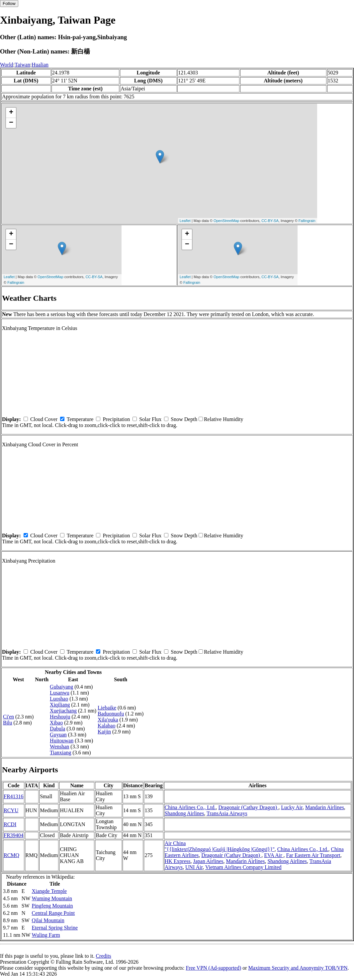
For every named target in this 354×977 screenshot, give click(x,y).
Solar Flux (150, 419)
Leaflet (185, 221)
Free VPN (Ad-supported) (213, 968)
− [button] (11, 123)
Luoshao (59, 699)
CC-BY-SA (270, 221)
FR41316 (14, 796)
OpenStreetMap (226, 221)
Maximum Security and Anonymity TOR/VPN (298, 968)
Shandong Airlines (184, 813)
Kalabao (106, 725)
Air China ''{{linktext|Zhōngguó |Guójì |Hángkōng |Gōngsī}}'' (220, 846)
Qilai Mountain (48, 920)
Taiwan (22, 64)
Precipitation (116, 419)
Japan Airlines (208, 861)
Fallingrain (307, 221)
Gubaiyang (61, 687)
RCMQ (11, 855)
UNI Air (194, 867)
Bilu (7, 722)
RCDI (10, 824)
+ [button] (11, 113)
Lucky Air (292, 807)
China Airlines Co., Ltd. (190, 807)
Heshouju (60, 716)
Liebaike (107, 707)
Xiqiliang (60, 704)
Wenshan (59, 746)
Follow (9, 3)
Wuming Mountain (52, 898)
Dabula (57, 728)
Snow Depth (184, 419)
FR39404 (14, 835)
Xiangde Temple (49, 891)
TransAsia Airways (227, 813)
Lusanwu (59, 693)
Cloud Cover (43, 419)
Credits (103, 956)
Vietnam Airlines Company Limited (243, 867)
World (6, 64)
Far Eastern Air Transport (313, 855)
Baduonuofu (111, 713)
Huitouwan (61, 740)
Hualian (40, 64)
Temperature (80, 419)
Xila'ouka (108, 719)
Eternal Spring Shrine (55, 927)
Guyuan (58, 734)
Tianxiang (60, 752)
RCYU (11, 810)
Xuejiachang (63, 710)
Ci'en (8, 716)
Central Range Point (53, 913)
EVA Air (273, 855)
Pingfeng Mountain (52, 906)
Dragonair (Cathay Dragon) (248, 807)
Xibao (56, 722)
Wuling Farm (46, 935)
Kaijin (104, 731)
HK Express (178, 861)
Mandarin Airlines (324, 807)
